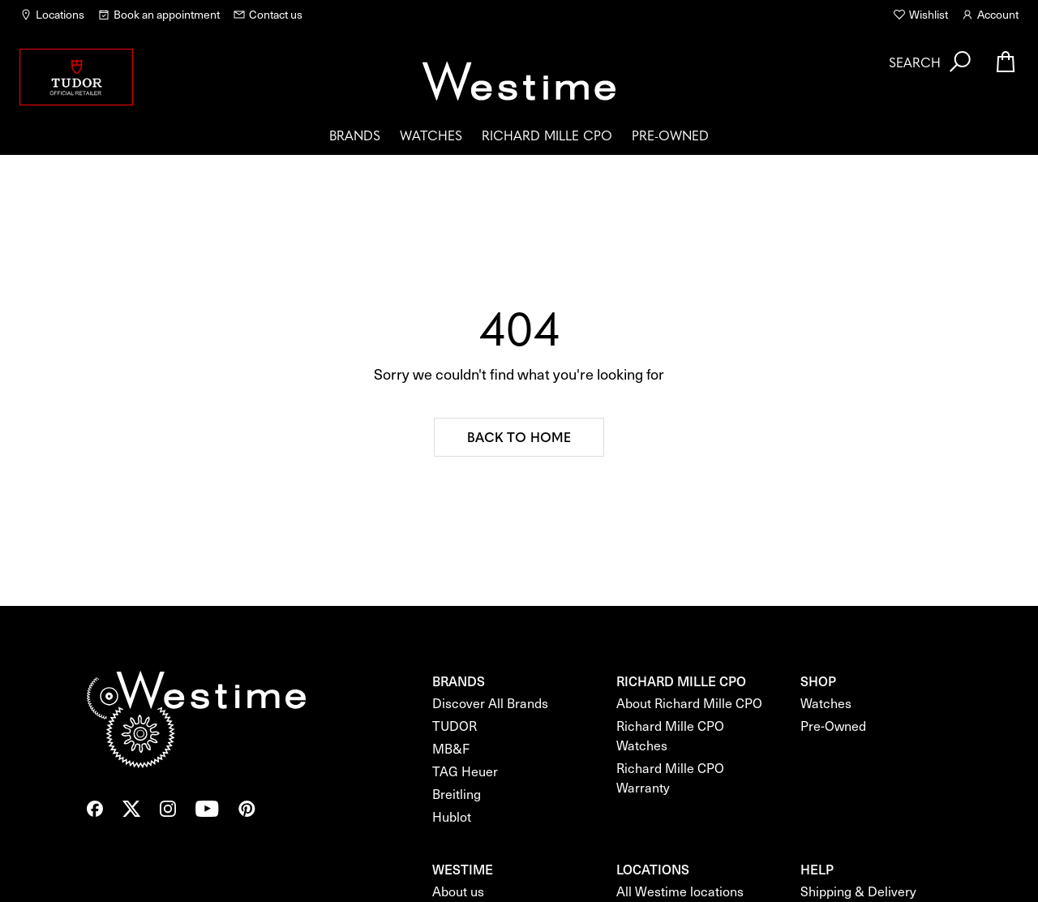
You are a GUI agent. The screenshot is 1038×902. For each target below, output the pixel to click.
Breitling (456, 793)
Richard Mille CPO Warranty (670, 777)
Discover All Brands (490, 702)
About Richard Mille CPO (689, 702)
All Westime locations (680, 891)
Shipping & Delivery (858, 891)
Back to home (519, 436)
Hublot (451, 816)
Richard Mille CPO (547, 135)
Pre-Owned (670, 135)
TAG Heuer (465, 771)
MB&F (451, 748)
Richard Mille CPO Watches (670, 735)
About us (458, 891)
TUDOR (454, 725)
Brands (354, 135)
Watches (431, 135)
